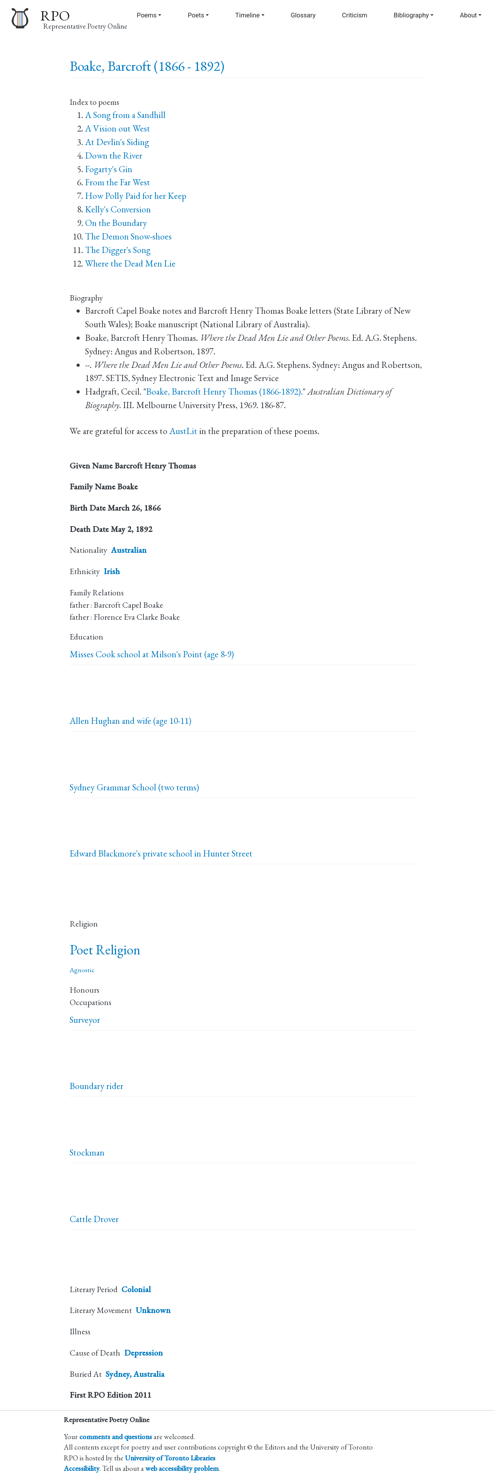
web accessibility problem (181, 1468)
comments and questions (115, 1436)
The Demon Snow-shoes (128, 236)
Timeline (247, 15)
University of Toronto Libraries (170, 1457)
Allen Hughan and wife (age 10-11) (130, 721)
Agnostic (82, 969)
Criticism (354, 15)
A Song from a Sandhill (125, 115)
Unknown (153, 1310)
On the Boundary (116, 223)
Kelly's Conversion (118, 209)
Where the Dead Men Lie (130, 263)
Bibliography (411, 15)
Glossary (303, 15)
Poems (147, 15)
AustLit (183, 431)
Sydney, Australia (135, 1374)
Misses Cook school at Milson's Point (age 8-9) (152, 654)
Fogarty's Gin (108, 169)
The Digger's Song (117, 250)
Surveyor (85, 1020)
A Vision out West (117, 128)
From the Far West (117, 182)
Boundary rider (96, 1086)
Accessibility (81, 1468)
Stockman (87, 1152)
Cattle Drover (94, 1219)
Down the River (113, 155)
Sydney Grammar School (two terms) (134, 787)
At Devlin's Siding (117, 142)
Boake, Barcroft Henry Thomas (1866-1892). (224, 391)
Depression (143, 1352)
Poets (196, 15)
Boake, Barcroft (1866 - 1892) (147, 66)
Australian (129, 550)
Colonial (136, 1289)
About (468, 15)
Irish (112, 571)
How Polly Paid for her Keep (135, 196)
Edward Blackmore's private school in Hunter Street (161, 853)
